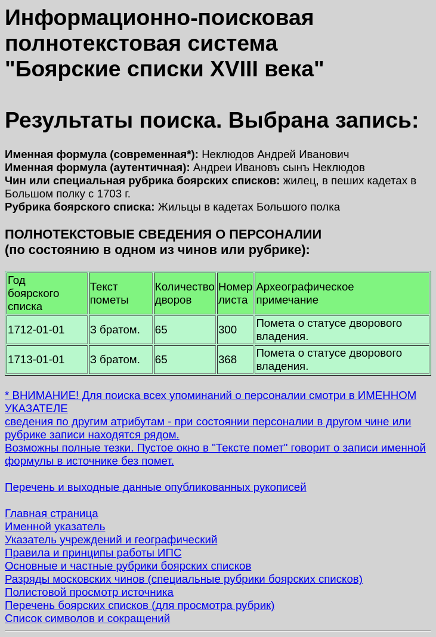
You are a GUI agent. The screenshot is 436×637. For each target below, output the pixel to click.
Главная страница (51, 513)
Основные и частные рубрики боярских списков (128, 565)
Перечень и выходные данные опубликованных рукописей (156, 487)
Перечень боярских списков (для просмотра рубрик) (140, 605)
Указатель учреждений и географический (111, 539)
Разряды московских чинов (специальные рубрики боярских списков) (184, 579)
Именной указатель (55, 526)
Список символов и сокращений (87, 618)
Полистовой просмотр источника (89, 592)
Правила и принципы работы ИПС (93, 552)
